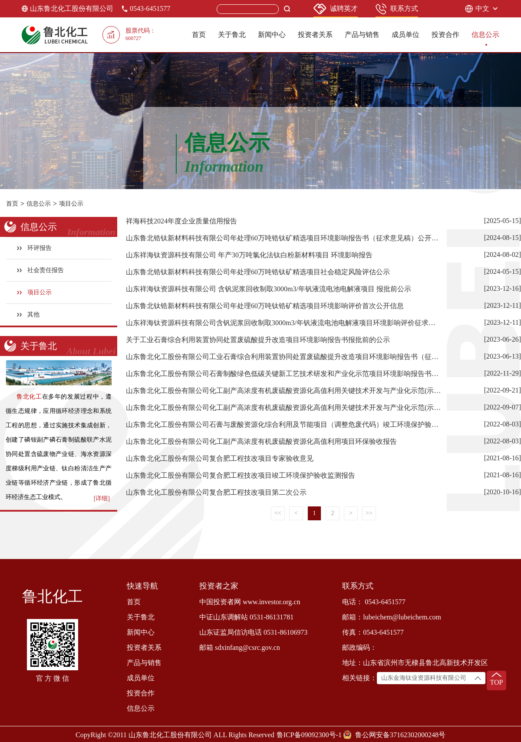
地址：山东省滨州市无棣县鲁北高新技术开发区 (415, 662)
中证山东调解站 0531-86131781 (246, 617)
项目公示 (71, 203)
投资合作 (445, 34)
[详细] (102, 498)
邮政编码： (359, 647)
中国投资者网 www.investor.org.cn (249, 602)
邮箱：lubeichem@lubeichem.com (391, 617)
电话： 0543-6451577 (373, 602)
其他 (28, 314)
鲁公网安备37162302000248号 (400, 735)
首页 (199, 34)
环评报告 (34, 248)
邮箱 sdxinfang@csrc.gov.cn (239, 647)
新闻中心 (272, 34)
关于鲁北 (232, 34)
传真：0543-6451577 (372, 632)
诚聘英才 (335, 8)
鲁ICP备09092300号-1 (309, 735)
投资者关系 (315, 34)
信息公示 (485, 34)
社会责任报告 (40, 270)
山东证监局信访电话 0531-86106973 (253, 632)
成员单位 (405, 34)
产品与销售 (362, 34)
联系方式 (397, 8)
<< (277, 513)
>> (369, 513)
